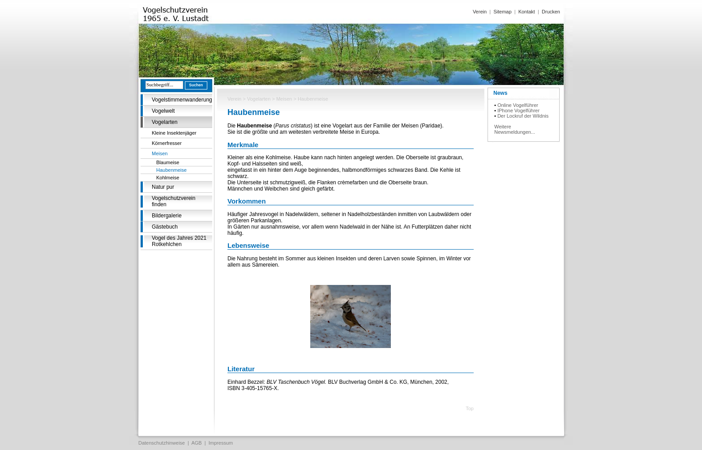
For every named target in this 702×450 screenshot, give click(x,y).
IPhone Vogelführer (518, 110)
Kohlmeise (167, 177)
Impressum (221, 443)
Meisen (159, 153)
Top (470, 408)
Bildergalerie (167, 215)
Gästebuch (165, 227)
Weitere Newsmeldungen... (514, 129)
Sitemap (502, 11)
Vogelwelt (163, 111)
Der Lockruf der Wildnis (522, 116)
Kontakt (526, 11)
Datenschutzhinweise (161, 443)
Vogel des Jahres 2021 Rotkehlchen (179, 241)
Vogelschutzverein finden (173, 201)
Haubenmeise (171, 170)
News (500, 93)
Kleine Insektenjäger (174, 133)
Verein (480, 11)
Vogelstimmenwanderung (182, 100)
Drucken (551, 11)
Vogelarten (164, 122)
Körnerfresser (167, 143)
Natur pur (163, 187)
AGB (196, 443)
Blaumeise (167, 162)
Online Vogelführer (517, 105)
